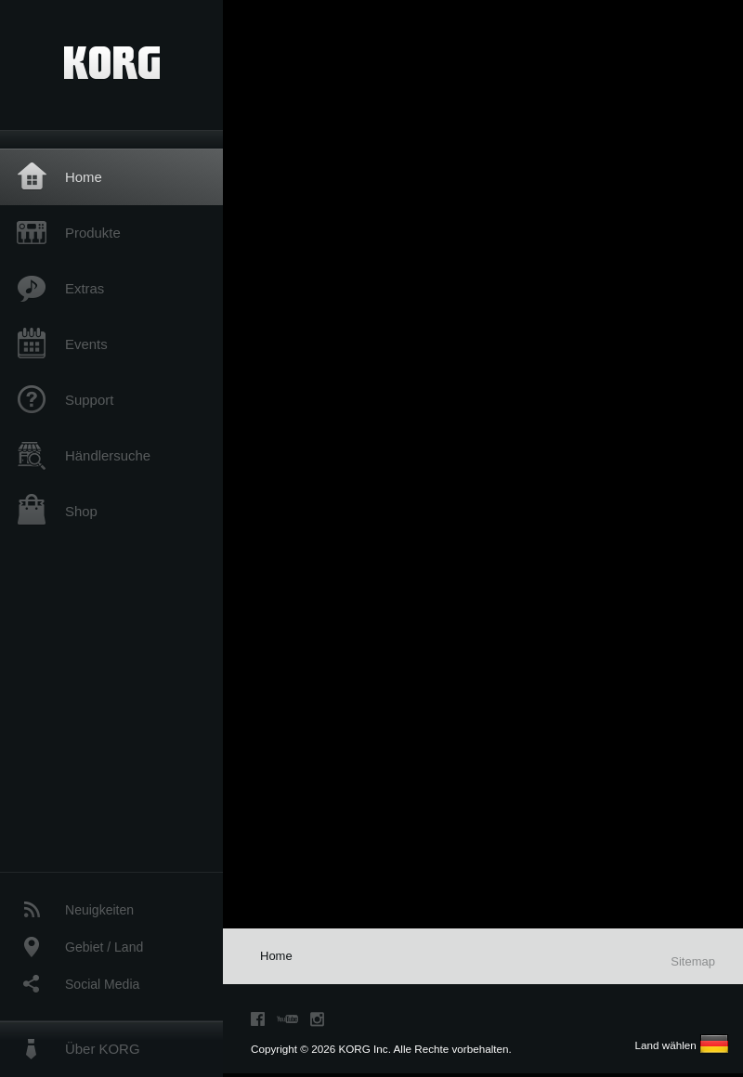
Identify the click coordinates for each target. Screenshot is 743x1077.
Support (89, 400)
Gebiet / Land (104, 947)
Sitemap (693, 961)
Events (86, 344)
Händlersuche (107, 455)
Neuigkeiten (99, 909)
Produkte (93, 232)
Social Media (102, 984)
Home (83, 177)
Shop (81, 511)
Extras (84, 288)
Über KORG (102, 1049)
